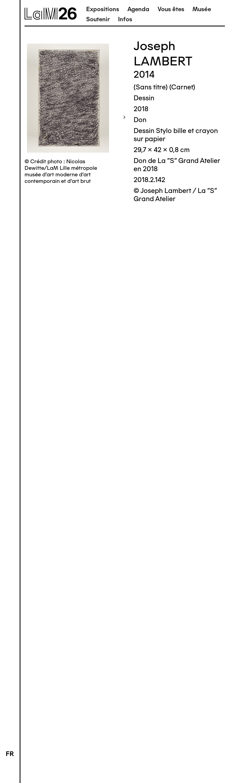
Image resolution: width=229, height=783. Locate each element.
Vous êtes (171, 9)
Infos (125, 19)
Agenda (138, 9)
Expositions (102, 9)
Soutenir (98, 19)
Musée (201, 9)
